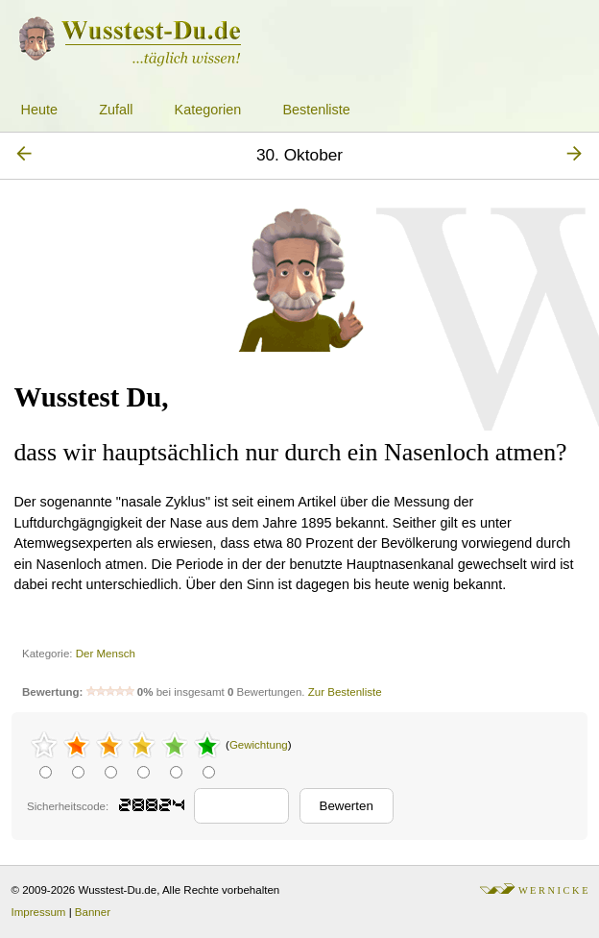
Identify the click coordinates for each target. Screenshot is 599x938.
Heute (39, 109)
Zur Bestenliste (345, 692)
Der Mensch (105, 653)
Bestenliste (315, 109)
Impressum (39, 912)
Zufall (115, 109)
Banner (92, 912)
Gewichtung (258, 745)
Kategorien (208, 109)
